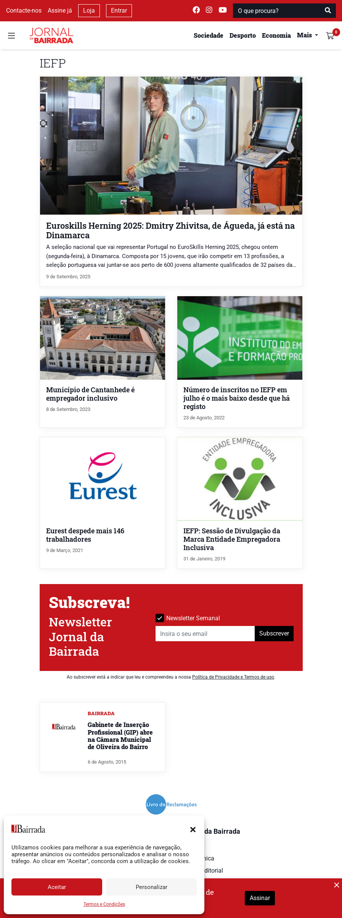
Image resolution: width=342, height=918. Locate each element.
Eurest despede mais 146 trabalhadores (85, 535)
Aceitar (57, 887)
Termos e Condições (104, 904)
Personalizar (151, 887)
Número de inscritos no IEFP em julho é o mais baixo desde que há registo (236, 398)
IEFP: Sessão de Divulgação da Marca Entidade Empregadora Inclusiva (231, 539)
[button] (193, 829)
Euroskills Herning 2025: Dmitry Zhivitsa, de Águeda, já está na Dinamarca (170, 230)
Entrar (119, 10)
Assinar (260, 898)
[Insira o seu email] (205, 633)
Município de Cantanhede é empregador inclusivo (90, 394)
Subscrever (274, 633)
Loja (89, 10)
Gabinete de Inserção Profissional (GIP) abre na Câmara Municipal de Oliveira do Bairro (120, 736)
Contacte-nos (24, 10)
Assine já (60, 10)
